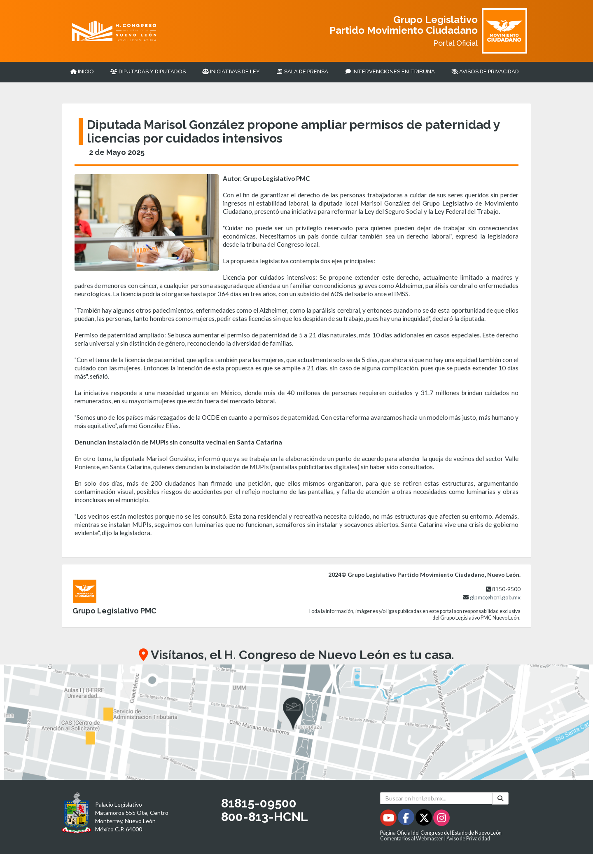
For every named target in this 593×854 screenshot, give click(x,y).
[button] (296, 722)
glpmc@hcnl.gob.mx (495, 597)
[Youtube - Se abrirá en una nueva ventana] (389, 819)
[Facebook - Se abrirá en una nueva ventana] (407, 819)
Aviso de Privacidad (468, 838)
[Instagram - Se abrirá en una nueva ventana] (441, 819)
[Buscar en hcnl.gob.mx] (436, 798)
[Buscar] (500, 798)
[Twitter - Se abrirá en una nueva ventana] (424, 819)
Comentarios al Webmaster (411, 838)
